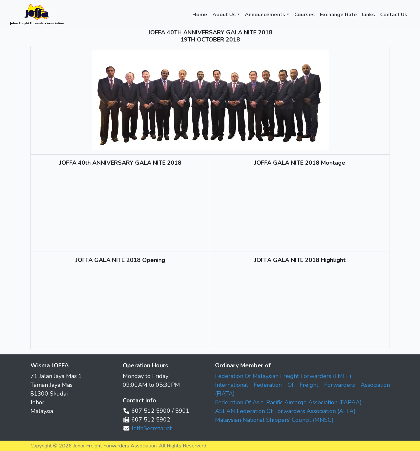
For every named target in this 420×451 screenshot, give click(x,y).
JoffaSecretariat (151, 428)
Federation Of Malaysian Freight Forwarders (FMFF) (283, 376)
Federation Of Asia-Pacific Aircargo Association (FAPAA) (288, 402)
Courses (304, 14)
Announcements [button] (265, 14)
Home (199, 14)
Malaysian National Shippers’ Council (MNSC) (274, 420)
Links (368, 14)
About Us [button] (224, 14)
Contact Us (393, 14)
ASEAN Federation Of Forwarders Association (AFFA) (285, 411)
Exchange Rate (338, 14)
